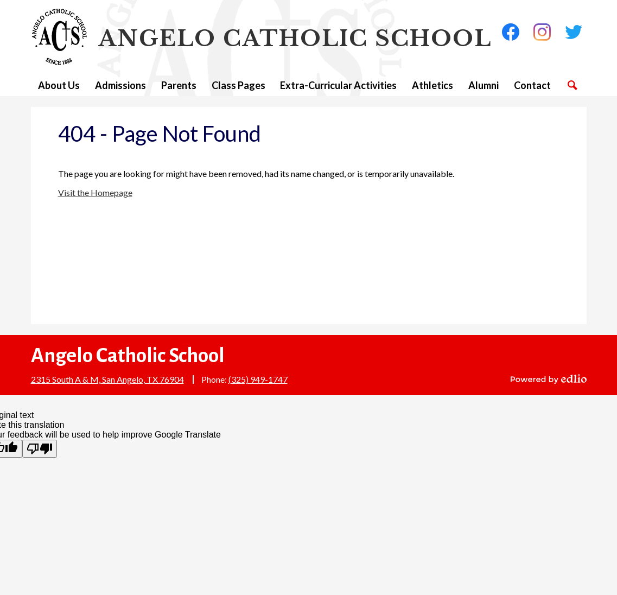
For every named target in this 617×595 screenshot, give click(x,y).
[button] (59, 85)
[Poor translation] (39, 449)
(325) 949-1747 (258, 379)
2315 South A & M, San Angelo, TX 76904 (107, 379)
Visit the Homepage (95, 192)
